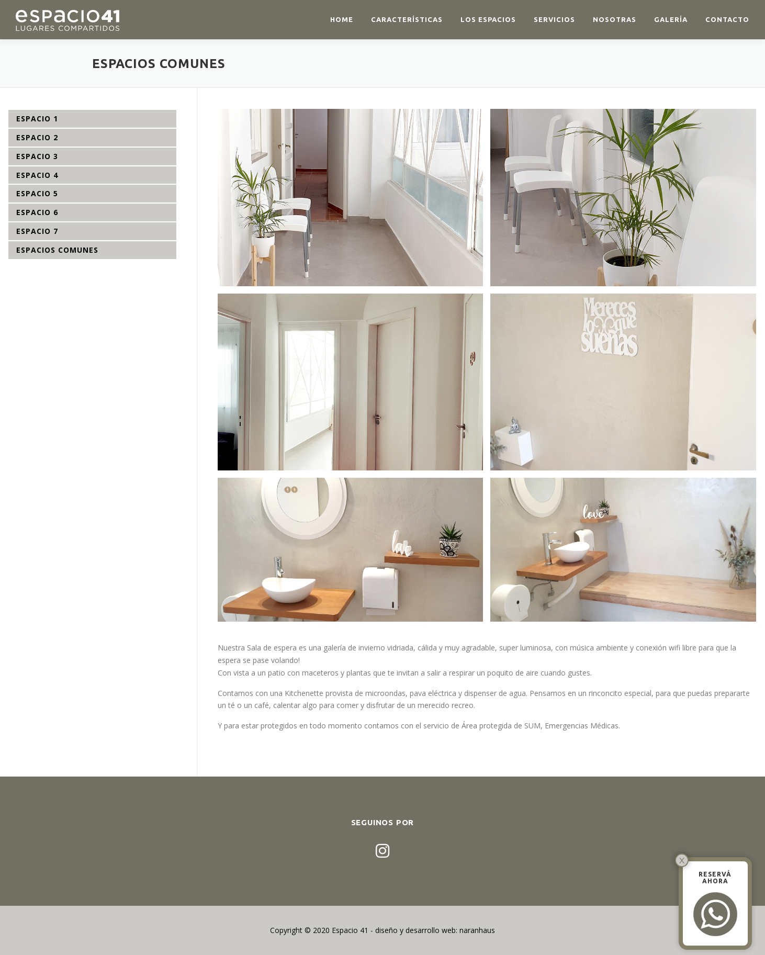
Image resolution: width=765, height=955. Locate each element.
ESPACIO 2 (37, 137)
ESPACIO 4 (37, 175)
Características (407, 19)
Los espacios (488, 19)
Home (341, 19)
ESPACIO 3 (37, 156)
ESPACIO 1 (37, 118)
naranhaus (477, 930)
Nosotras (614, 19)
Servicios (554, 19)
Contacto (727, 19)
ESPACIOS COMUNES (57, 250)
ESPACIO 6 (37, 212)
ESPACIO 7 (37, 231)
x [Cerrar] (682, 860)
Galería (671, 19)
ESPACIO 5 (37, 193)
